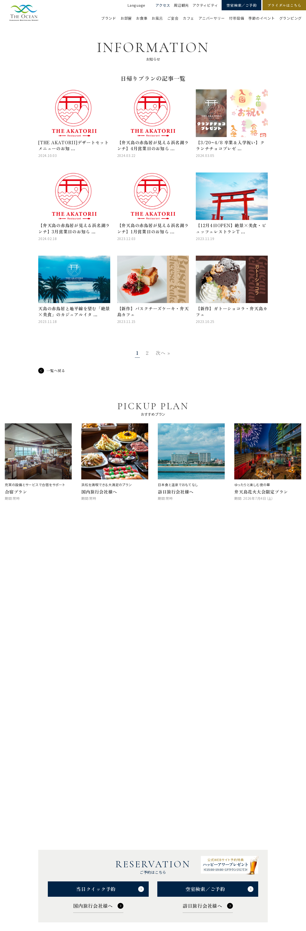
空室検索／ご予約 (241, 5)
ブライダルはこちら (284, 5)
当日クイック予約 (96, 888)
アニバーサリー (211, 18)
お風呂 (157, 18)
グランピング (290, 18)
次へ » (163, 352)
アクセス (162, 5)
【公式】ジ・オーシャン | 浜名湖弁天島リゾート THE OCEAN (24, 13)
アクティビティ (205, 5)
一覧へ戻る (55, 370)
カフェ (188, 18)
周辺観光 (181, 5)
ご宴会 (173, 18)
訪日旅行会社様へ (202, 905)
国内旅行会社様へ (93, 905)
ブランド (108, 18)
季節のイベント (261, 18)
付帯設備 (236, 18)
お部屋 (126, 18)
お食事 (141, 18)
